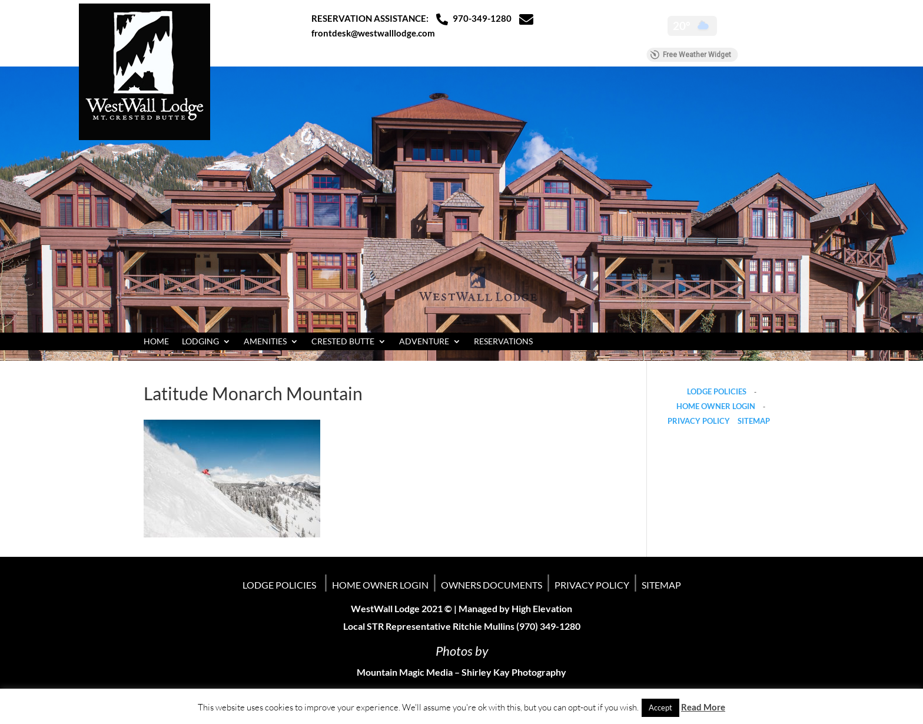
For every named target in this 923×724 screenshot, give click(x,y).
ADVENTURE (424, 341)
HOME (156, 341)
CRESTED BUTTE (342, 341)
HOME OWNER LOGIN (715, 406)
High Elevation (542, 608)
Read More (703, 707)
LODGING (200, 341)
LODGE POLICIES (716, 391)
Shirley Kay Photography (514, 671)
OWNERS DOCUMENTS (491, 584)
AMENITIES (265, 341)
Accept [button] (660, 707)
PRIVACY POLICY (699, 421)
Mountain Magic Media (405, 671)
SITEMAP (754, 421)
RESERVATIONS (503, 341)
